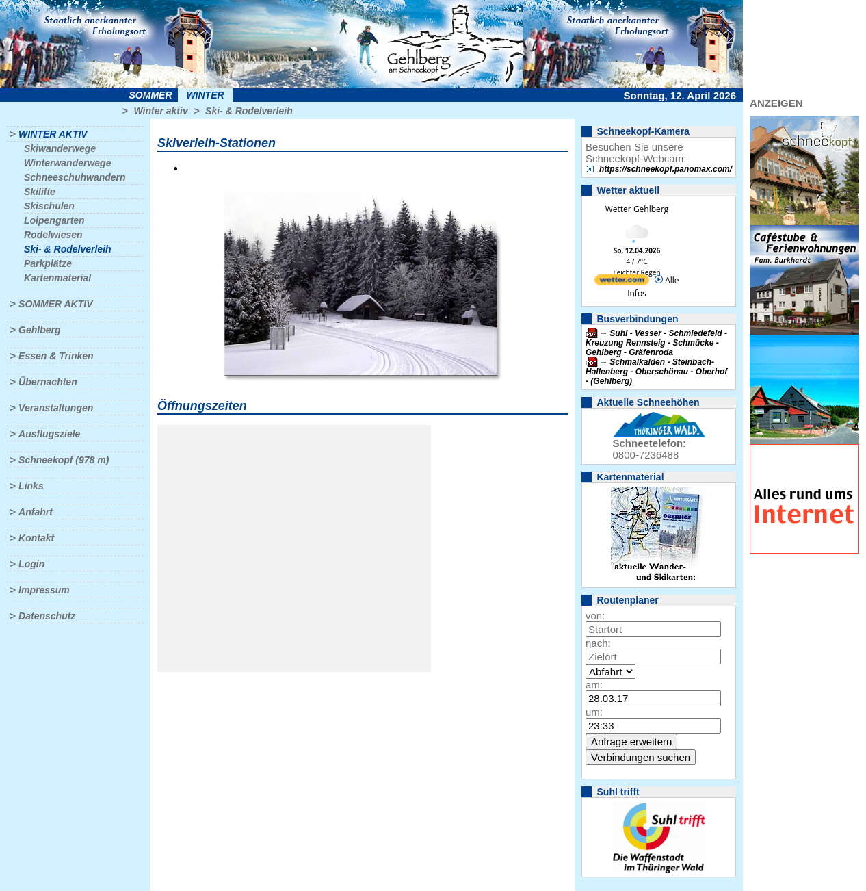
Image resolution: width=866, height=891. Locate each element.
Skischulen (49, 206)
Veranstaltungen (55, 407)
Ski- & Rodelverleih (249, 110)
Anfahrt (35, 511)
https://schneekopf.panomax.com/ (665, 169)
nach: (598, 643)
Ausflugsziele (49, 433)
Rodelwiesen (53, 234)
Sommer (150, 95)
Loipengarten (54, 220)
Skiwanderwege (60, 148)
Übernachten (47, 381)
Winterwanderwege (67, 162)
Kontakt (36, 537)
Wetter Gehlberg (636, 209)
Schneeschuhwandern (75, 177)
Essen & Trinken (55, 355)
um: (594, 712)
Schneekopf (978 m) (63, 459)
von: (595, 615)
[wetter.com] (621, 282)
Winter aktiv (160, 110)
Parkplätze (48, 263)
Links (31, 485)
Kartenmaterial (57, 277)
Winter (205, 95)
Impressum (44, 589)
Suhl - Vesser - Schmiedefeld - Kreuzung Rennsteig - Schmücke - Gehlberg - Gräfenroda (656, 342)
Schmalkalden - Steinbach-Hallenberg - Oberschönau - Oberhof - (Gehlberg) (656, 371)
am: (594, 684)
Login (31, 563)
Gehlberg (39, 329)
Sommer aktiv (55, 303)
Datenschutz (46, 615)
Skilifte (39, 191)
